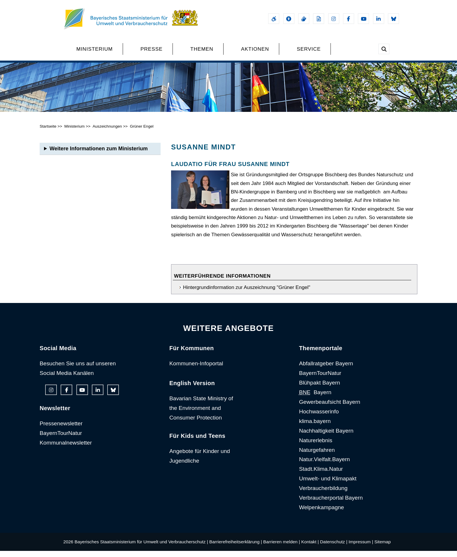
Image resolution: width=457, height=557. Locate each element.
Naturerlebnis (315, 446)
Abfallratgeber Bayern (326, 369)
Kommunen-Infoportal (196, 369)
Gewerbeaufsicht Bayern (329, 408)
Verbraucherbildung (323, 494)
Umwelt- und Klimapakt (327, 485)
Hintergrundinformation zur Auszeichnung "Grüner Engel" (246, 293)
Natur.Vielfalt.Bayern (324, 465)
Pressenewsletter (61, 429)
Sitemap (382, 547)
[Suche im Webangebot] (383, 49)
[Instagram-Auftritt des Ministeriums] (333, 18)
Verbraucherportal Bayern (331, 504)
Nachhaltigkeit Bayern (326, 436)
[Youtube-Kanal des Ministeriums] (363, 18)
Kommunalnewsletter (66, 448)
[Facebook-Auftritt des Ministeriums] (348, 18)
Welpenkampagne (321, 513)
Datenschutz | (333, 547)
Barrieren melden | (281, 547)
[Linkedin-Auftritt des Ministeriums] (378, 18)
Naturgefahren (317, 456)
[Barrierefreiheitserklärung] (273, 18)
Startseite (48, 132)
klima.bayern (315, 427)
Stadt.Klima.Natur (321, 475)
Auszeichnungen (107, 132)
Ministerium (74, 132)
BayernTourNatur (61, 439)
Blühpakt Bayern (319, 389)
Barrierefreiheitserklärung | (235, 547)
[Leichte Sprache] (318, 18)
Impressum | (361, 547)
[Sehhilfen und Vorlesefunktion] (288, 18)
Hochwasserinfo (319, 417)
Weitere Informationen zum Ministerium (99, 155)
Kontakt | (310, 547)
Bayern (315, 398)
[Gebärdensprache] (303, 18)
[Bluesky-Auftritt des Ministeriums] (393, 18)
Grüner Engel (142, 132)
